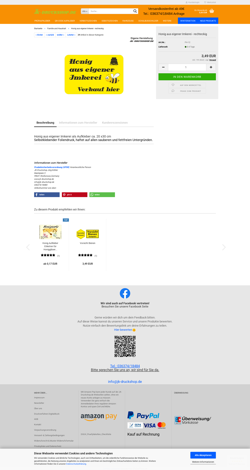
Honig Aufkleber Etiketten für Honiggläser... (50, 246)
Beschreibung (45, 122)
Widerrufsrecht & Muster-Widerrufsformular (54, 441)
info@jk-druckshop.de (125, 382)
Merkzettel (210, 2)
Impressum (39, 397)
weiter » (60, 35)
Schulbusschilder (148, 21)
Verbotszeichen (88, 21)
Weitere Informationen (203, 462)
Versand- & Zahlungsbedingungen (49, 435)
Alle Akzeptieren (203, 455)
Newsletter (39, 403)
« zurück (50, 35)
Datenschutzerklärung (76, 464)
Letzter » (71, 35)
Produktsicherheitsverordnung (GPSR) (51, 167)
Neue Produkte (208, 21)
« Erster (39, 35)
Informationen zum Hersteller (78, 122)
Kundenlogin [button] (192, 2)
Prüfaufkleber (42, 21)
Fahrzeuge (128, 21)
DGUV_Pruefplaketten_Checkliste (96, 434)
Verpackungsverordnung (45, 430)
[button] (163, 67)
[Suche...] (85, 11)
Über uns (38, 408)
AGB (36, 419)
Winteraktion (187, 21)
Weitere (167, 21)
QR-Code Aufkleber (65, 21)
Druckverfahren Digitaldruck (46, 414)
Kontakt (37, 424)
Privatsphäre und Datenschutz (47, 446)
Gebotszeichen (110, 21)
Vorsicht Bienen (87, 243)
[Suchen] (135, 11)
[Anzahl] (187, 67)
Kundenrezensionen (115, 122)
